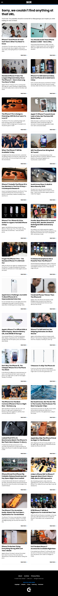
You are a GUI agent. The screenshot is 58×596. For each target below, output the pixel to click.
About (20, 576)
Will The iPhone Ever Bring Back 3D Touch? (42, 151)
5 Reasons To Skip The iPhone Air (43, 366)
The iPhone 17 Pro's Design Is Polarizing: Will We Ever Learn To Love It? (14, 116)
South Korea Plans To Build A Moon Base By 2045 (41, 185)
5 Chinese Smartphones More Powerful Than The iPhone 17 (42, 260)
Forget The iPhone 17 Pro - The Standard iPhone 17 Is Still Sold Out (13, 261)
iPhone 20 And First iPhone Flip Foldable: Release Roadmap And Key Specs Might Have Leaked (14, 476)
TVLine (28, 584)
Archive (26, 576)
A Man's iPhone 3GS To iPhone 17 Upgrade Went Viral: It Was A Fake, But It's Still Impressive (42, 476)
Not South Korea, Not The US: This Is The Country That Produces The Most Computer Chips (43, 404)
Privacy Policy (35, 576)
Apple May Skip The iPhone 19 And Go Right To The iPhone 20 (43, 439)
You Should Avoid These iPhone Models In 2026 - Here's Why (42, 41)
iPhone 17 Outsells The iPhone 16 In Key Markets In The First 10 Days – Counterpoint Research (14, 186)
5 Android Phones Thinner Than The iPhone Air (42, 296)
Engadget (17, 584)
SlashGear (40, 584)
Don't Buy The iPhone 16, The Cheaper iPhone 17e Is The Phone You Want (14, 368)
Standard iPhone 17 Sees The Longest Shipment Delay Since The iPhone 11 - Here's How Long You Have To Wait (13, 79)
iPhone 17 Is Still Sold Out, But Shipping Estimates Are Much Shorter (42, 332)
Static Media (22, 579)
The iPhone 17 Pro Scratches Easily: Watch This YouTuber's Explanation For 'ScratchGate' (13, 512)
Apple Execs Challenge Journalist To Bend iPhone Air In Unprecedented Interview (14, 297)
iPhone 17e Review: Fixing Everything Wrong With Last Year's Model (12, 548)
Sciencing (34, 584)
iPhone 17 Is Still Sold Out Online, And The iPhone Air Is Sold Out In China (43, 78)
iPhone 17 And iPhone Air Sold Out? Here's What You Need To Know (13, 42)
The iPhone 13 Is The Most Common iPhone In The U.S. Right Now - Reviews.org (14, 404)
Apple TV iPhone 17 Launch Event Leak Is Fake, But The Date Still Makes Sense (43, 116)
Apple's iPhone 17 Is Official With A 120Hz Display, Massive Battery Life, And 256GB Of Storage (14, 332)
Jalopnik (23, 584)
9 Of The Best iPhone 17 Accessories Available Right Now (43, 548)
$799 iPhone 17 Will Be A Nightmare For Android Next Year (43, 511)
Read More (23, 55)
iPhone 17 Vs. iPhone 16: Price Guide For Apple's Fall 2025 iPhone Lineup (14, 222)
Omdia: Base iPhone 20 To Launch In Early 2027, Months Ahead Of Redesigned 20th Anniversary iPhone (43, 223)
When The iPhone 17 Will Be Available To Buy (12, 151)
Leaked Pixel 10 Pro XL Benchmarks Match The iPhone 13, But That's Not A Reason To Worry (14, 440)
